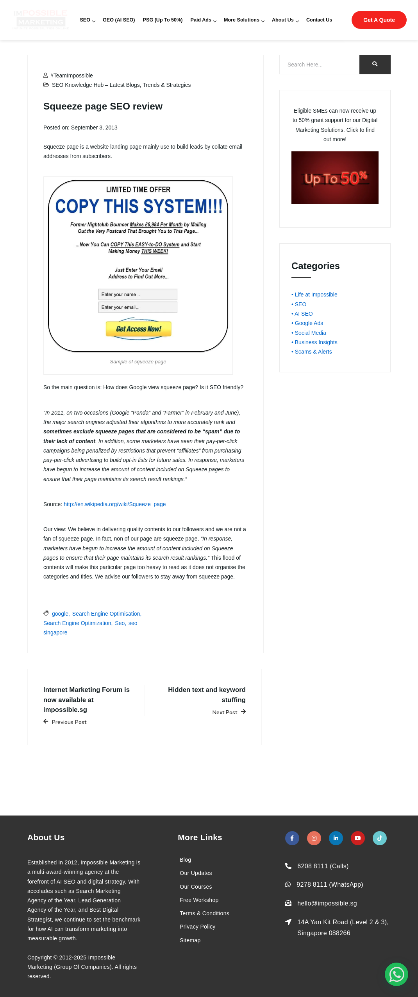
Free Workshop (199, 900)
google (60, 614)
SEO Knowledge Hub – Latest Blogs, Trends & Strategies (121, 85)
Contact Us (319, 20)
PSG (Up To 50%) (163, 20)
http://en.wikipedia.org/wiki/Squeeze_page (115, 504)
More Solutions (244, 20)
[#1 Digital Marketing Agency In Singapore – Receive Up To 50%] (396, 974)
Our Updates (196, 873)
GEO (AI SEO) (119, 20)
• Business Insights (314, 342)
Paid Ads (203, 20)
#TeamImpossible (68, 75)
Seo (120, 623)
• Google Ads (307, 323)
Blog (185, 860)
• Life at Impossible (314, 294)
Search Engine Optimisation (106, 614)
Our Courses (196, 887)
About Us (285, 20)
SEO (87, 20)
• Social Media (308, 333)
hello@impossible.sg (327, 903)
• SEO (298, 304)
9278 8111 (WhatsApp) (330, 884)
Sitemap (190, 940)
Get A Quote (379, 20)
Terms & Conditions (204, 913)
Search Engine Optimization (77, 623)
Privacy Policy (197, 926)
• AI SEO (302, 314)
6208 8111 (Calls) (322, 866)
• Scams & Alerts (311, 352)
